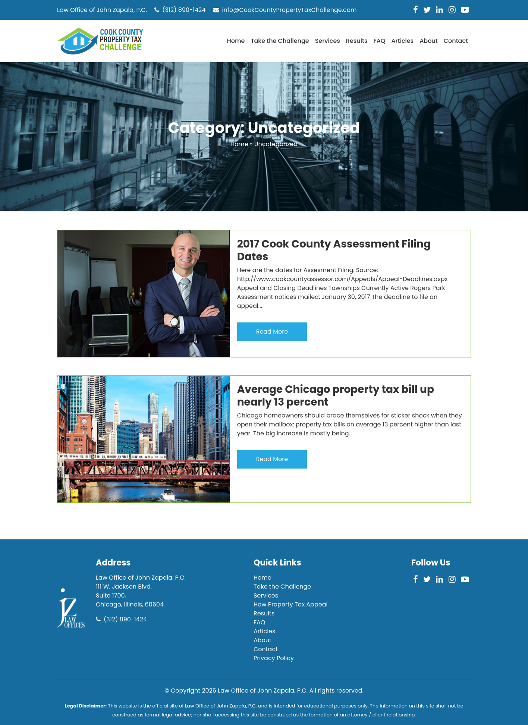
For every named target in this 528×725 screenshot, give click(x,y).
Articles (402, 41)
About (428, 41)
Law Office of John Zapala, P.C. (263, 690)
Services (327, 41)
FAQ (379, 41)
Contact (456, 41)
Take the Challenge (280, 41)
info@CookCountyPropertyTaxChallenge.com (285, 10)
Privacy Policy (274, 658)
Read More (272, 331)
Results (357, 41)
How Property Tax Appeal (290, 604)
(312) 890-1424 (179, 10)
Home (236, 41)
